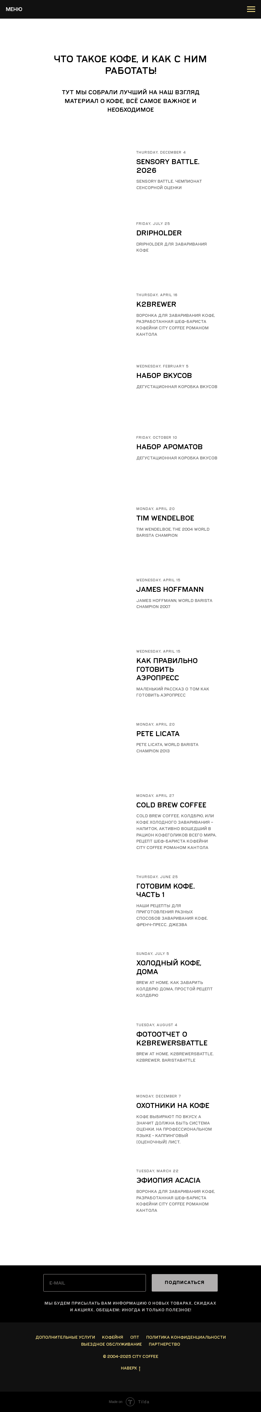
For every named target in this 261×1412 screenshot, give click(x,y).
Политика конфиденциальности (186, 1337)
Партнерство (164, 1344)
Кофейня (112, 1337)
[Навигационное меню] (251, 9)
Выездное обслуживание (111, 1344)
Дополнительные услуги (65, 1337)
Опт (134, 1337)
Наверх (130, 1368)
